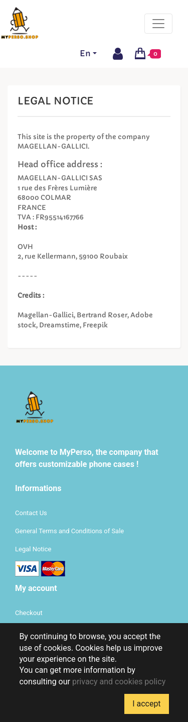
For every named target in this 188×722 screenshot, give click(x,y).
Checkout (29, 613)
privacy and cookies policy (118, 681)
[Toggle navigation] (158, 24)
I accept (146, 703)
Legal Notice (33, 549)
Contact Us (31, 513)
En (85, 53)
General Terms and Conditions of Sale (69, 531)
